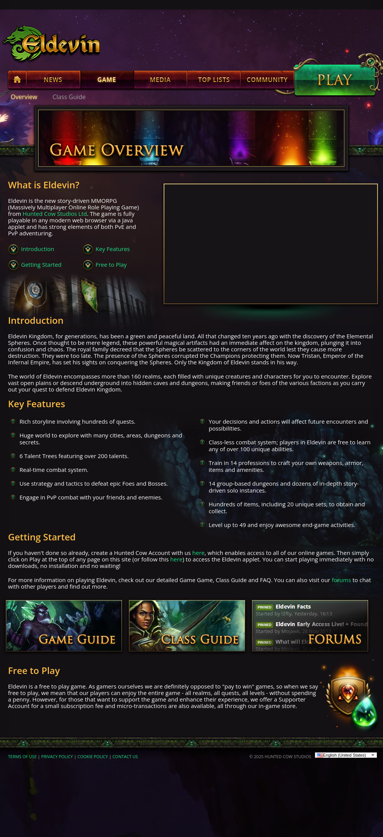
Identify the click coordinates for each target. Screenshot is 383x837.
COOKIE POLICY (93, 756)
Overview (24, 97)
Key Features (113, 249)
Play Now (335, 80)
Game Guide (63, 626)
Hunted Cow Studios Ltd (55, 213)
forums (341, 580)
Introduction (37, 249)
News (53, 81)
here (198, 552)
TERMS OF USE (22, 756)
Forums (310, 626)
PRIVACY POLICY (57, 756)
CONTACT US (125, 756)
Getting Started (41, 264)
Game (107, 81)
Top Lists (214, 81)
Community (267, 81)
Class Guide (69, 97)
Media (160, 81)
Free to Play (111, 264)
